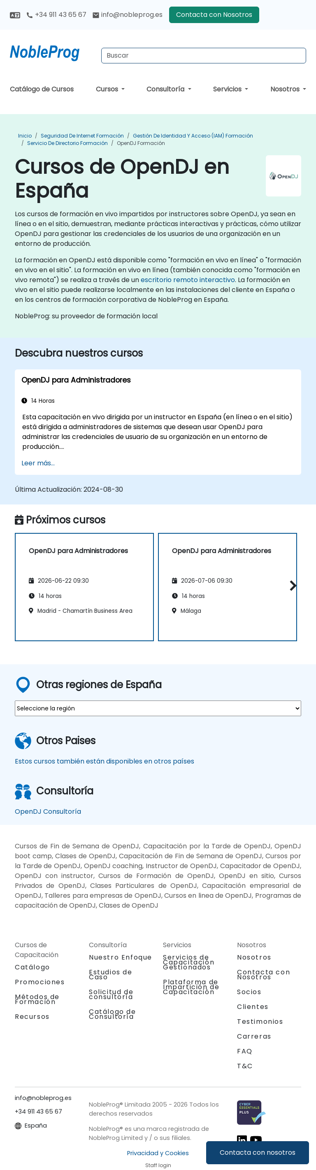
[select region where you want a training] (158, 708)
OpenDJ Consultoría (48, 811)
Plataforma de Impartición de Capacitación (191, 987)
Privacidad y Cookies (158, 1153)
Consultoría (166, 89)
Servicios (228, 89)
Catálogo (32, 967)
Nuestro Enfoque (120, 957)
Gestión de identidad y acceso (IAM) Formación (193, 135)
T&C (245, 1066)
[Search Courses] (203, 55)
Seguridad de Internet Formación (82, 135)
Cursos (108, 89)
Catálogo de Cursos (42, 89)
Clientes (253, 1006)
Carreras (254, 1036)
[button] (291, 586)
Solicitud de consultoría (111, 995)
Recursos (32, 1016)
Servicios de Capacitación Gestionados (188, 962)
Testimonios (260, 1021)
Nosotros (285, 89)
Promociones (40, 982)
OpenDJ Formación (141, 143)
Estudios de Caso (110, 974)
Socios (249, 992)
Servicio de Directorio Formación (67, 143)
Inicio (25, 135)
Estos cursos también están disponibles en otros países (104, 761)
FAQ (245, 1051)
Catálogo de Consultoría (112, 1014)
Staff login (158, 1165)
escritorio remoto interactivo (188, 280)
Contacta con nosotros (257, 1152)
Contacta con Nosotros (214, 14)
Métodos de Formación (37, 999)
